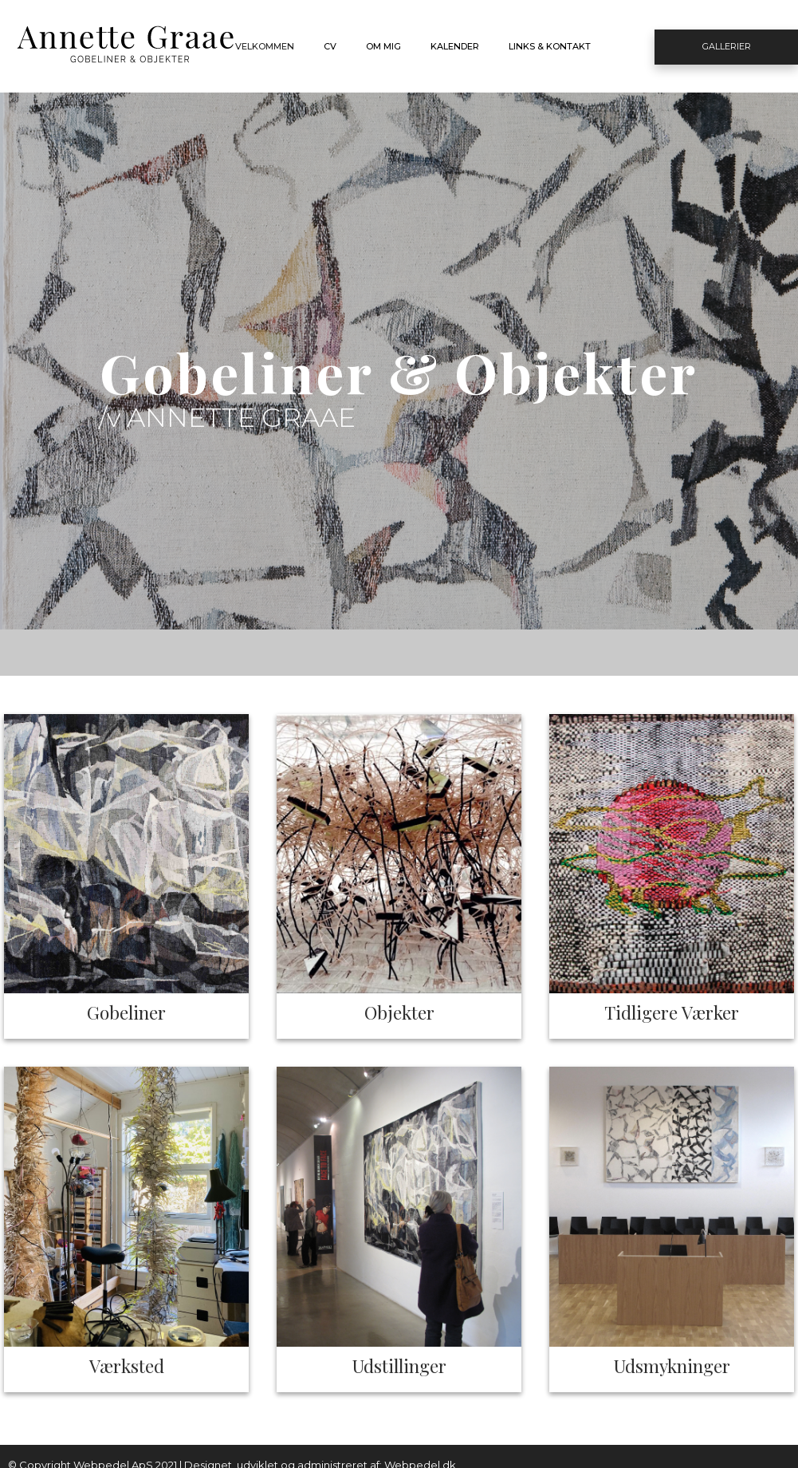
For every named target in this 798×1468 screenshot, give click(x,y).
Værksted (126, 1365)
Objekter (399, 1012)
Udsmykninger (672, 1365)
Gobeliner (126, 1012)
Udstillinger (399, 1365)
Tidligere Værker (671, 1012)
